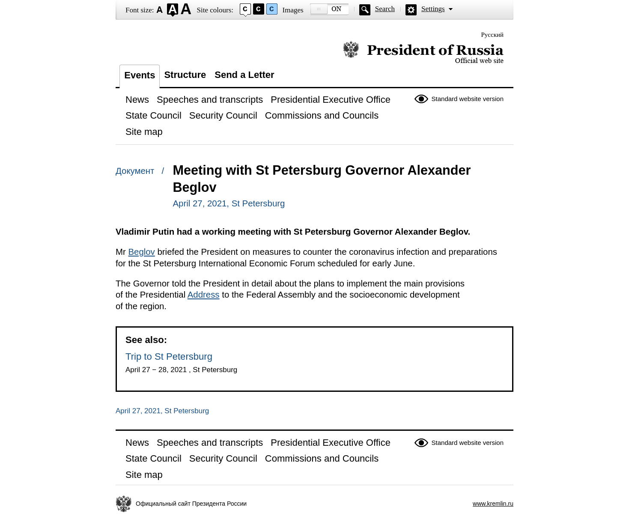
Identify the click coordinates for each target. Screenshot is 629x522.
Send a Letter (244, 74)
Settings (433, 9)
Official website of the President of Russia (423, 52)
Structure (185, 74)
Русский (492, 34)
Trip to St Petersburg (168, 356)
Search (385, 9)
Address (204, 294)
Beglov (141, 252)
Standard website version (468, 98)
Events (139, 75)
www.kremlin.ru (493, 503)
